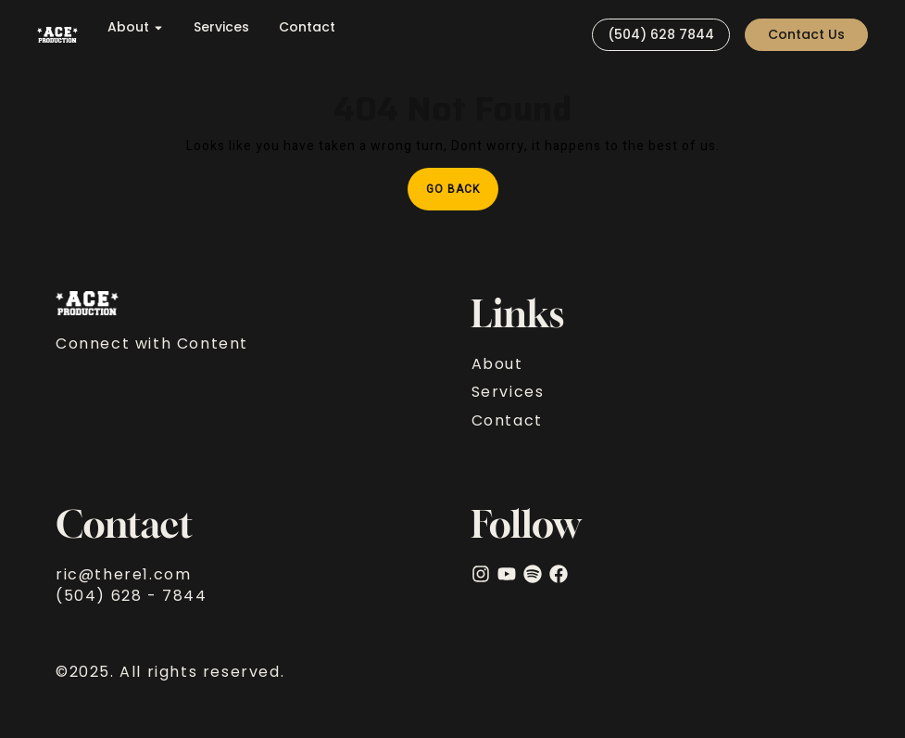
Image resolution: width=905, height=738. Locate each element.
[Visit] (569, 35)
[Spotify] (532, 574)
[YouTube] (506, 574)
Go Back (462, 182)
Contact (307, 27)
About (135, 27)
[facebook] (558, 574)
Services (221, 27)
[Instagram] (480, 574)
